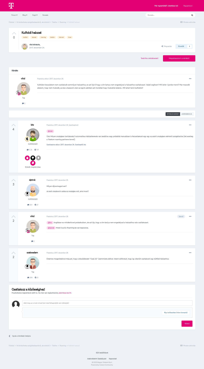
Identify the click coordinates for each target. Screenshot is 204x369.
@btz (50, 223)
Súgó (34, 15)
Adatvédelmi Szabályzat (96, 359)
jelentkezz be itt (65, 293)
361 (29, 205)
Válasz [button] (186, 323)
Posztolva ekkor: (50, 79)
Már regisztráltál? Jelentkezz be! (166, 6)
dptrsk (32, 179)
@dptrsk (51, 228)
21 (36, 277)
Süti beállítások (102, 353)
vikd (30, 45)
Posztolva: (58, 125)
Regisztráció (188, 6)
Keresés (45, 15)
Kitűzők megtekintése (33, 167)
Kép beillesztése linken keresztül (175, 312)
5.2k (29, 150)
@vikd (50, 131)
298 (29, 277)
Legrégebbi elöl (187, 114)
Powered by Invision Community (102, 365)
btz (32, 124)
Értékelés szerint (173, 114)
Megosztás (166, 46)
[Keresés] (164, 15)
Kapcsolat (113, 359)
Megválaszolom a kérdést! (179, 58)
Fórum (14, 15)
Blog (24, 15)
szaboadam (32, 252)
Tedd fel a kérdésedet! (149, 58)
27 (36, 205)
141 (36, 150)
